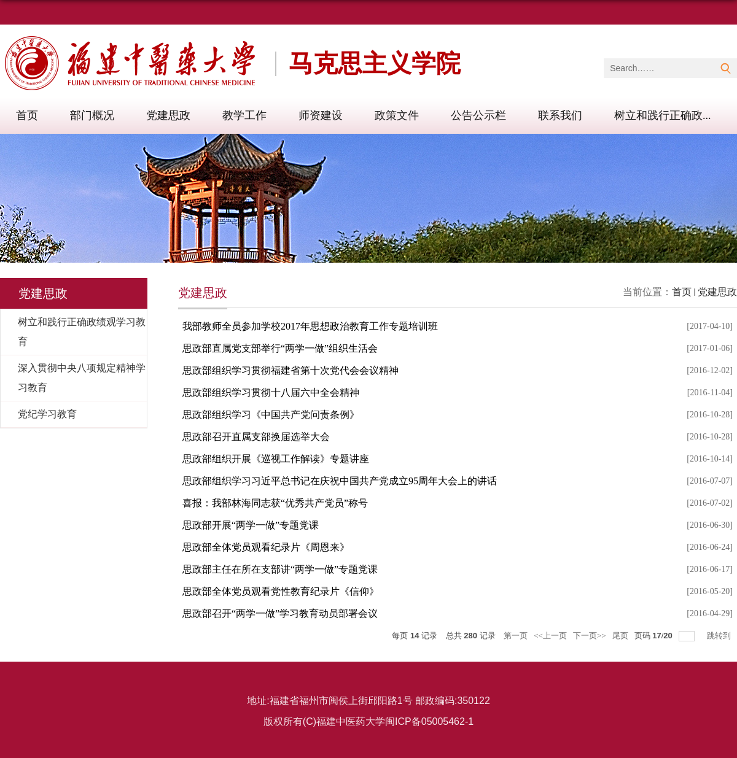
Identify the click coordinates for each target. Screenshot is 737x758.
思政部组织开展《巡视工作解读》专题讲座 (275, 459)
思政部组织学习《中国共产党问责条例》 (270, 414)
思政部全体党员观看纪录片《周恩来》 (265, 547)
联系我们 (560, 115)
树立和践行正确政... (662, 115)
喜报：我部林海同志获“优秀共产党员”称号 (275, 503)
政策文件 (397, 115)
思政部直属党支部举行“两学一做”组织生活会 (280, 348)
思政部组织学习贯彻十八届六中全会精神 (270, 392)
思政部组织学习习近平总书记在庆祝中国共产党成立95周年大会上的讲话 (339, 481)
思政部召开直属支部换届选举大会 (256, 436)
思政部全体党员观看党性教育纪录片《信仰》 (280, 591)
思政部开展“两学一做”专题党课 (250, 525)
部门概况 (92, 115)
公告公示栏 (478, 115)
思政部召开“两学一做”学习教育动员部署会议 (280, 613)
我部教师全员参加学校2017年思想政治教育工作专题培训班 (310, 326)
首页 (27, 115)
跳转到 (720, 635)
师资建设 (320, 115)
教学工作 (244, 115)
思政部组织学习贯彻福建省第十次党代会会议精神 (290, 370)
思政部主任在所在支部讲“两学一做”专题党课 (280, 569)
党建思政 (168, 115)
